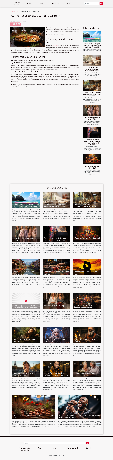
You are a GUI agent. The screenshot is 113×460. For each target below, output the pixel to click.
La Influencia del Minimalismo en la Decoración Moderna (92, 69)
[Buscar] (91, 3)
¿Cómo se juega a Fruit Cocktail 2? (92, 167)
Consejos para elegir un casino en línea (56, 272)
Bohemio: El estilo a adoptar (55, 305)
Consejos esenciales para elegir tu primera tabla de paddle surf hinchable (92, 45)
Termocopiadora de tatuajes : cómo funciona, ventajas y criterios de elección (92, 142)
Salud (68, 3)
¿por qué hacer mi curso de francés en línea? (24, 374)
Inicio (11, 11)
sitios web (55, 45)
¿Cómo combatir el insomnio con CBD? (25, 340)
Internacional (55, 3)
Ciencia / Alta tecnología (16, 3)
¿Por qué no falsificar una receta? (84, 340)
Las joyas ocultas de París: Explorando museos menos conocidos (92, 94)
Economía (42, 3)
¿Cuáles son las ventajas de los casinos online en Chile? (33, 416)
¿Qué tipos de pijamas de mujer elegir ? (92, 118)
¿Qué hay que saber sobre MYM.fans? (54, 340)
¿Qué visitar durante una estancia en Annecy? (23, 272)
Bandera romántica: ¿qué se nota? (85, 272)
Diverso (29, 3)
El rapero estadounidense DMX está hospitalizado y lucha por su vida (79, 416)
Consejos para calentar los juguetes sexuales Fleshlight (25, 306)
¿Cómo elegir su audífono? (85, 373)
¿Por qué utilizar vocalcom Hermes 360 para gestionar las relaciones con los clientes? (56, 375)
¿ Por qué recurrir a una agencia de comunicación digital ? (84, 307)
